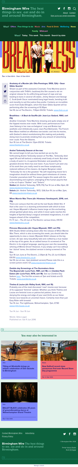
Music (37, 26)
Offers (13, 26)
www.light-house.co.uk (20, 306)
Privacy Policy (7, 436)
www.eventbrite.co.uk (26, 279)
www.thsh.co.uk (61, 110)
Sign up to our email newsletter (63, 16)
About (65, 13)
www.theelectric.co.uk (19, 145)
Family (35, 31)
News (73, 26)
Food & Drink (53, 26)
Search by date (58, 35)
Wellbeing (64, 26)
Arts (43, 26)
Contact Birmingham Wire (12, 433)
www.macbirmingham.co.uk (22, 188)
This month (45, 35)
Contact (72, 13)
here (18, 276)
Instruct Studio (71, 447)
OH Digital (73, 450)
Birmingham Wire (15, 8)
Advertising (29, 433)
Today (25, 35)
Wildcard (44, 31)
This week (33, 35)
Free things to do (25, 26)
